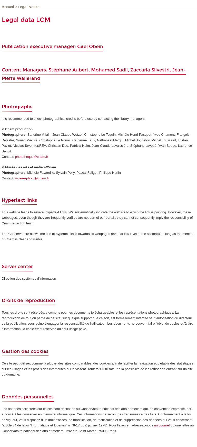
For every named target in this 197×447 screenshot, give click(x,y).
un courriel (162, 425)
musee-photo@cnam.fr (32, 178)
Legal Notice (29, 7)
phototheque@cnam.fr (31, 157)
